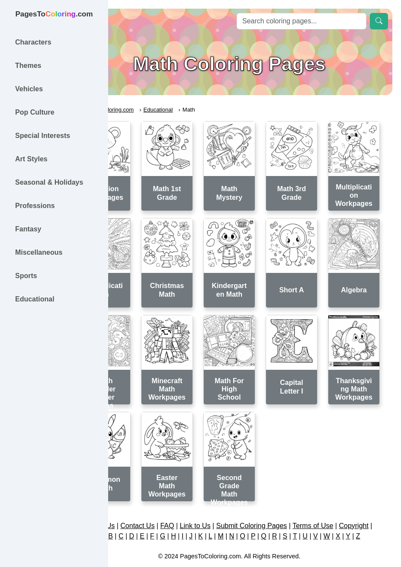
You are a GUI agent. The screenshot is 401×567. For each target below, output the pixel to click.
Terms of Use (355, 496)
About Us (143, 496)
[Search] (301, 21)
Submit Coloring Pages (294, 496)
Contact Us (181, 496)
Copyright (252, 507)
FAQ (210, 496)
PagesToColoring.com (149, 109)
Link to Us (238, 496)
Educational (201, 109)
